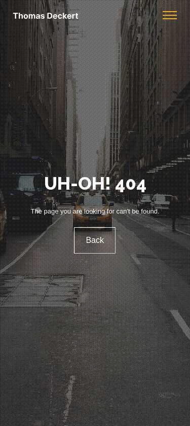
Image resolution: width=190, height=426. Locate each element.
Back (95, 240)
